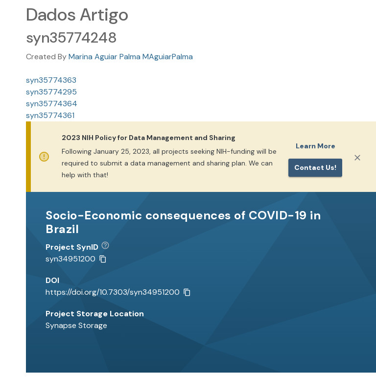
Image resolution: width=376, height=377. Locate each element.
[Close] (357, 157)
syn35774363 (51, 80)
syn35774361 (50, 115)
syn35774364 (51, 103)
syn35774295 (51, 92)
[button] (109, 247)
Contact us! (315, 167)
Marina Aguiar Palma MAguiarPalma (131, 56)
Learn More (315, 145)
